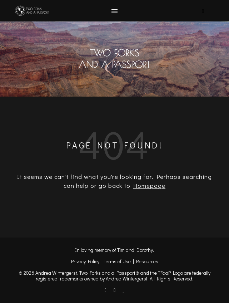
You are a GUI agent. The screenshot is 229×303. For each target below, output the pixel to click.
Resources (147, 261)
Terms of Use (117, 261)
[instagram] (115, 290)
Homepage (149, 185)
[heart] (123, 290)
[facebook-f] (106, 290)
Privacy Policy (85, 261)
